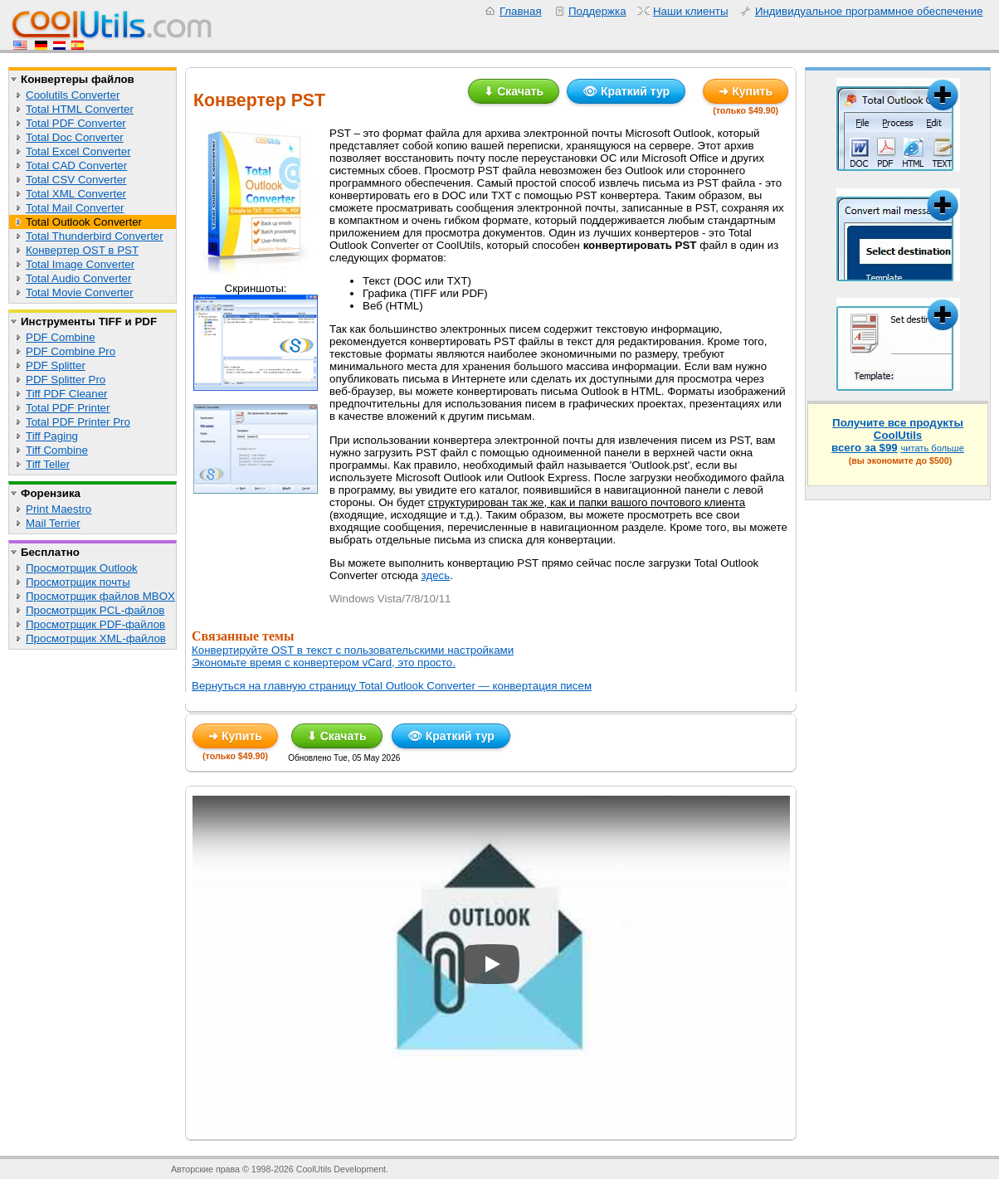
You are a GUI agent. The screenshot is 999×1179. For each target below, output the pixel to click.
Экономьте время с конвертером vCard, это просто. (324, 662)
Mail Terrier (53, 523)
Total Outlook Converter (84, 222)
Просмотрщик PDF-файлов (95, 624)
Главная (521, 11)
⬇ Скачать (513, 91)
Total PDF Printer (68, 408)
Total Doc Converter (75, 137)
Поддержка (597, 11)
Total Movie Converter (80, 292)
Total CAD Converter (76, 165)
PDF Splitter (55, 365)
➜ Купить (745, 91)
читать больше (932, 448)
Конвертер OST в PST (82, 250)
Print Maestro (58, 509)
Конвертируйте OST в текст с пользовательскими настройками (353, 650)
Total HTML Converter (80, 109)
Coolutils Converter (72, 95)
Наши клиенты (691, 11)
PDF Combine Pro (70, 351)
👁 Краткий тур (626, 91)
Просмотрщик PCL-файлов (95, 610)
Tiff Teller (48, 464)
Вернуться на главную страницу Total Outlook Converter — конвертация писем (392, 686)
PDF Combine (60, 337)
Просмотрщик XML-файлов (96, 638)
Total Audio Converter (78, 278)
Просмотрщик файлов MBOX (100, 596)
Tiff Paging (52, 436)
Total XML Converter (76, 194)
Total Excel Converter (78, 151)
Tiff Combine (57, 450)
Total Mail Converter (75, 208)
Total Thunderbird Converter (94, 236)
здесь (436, 575)
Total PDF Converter (76, 123)
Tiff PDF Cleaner (67, 393)
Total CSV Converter (76, 179)
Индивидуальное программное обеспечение (869, 11)
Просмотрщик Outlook (82, 568)
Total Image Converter (80, 264)
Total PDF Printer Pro (78, 422)
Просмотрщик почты (78, 582)
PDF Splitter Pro (65, 379)
